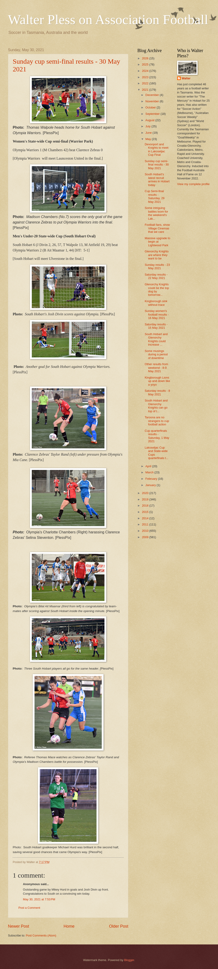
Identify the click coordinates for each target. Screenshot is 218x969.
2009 (145, 537)
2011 (145, 524)
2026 (145, 58)
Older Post (118, 926)
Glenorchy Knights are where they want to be (156, 255)
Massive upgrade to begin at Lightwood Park (157, 241)
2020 (145, 493)
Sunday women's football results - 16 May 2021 (157, 314)
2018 (145, 505)
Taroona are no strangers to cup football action (157, 421)
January (150, 485)
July (148, 126)
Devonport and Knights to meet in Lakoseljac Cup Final (156, 149)
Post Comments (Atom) (41, 935)
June (149, 132)
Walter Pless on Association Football (108, 19)
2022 (145, 83)
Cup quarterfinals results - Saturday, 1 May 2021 (157, 436)
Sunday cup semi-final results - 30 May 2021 (157, 164)
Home (69, 926)
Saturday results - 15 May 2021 (156, 326)
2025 (145, 64)
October (150, 107)
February (151, 478)
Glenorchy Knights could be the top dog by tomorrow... (157, 289)
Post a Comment (29, 907)
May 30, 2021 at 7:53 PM (39, 899)
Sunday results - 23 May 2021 (157, 266)
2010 (145, 530)
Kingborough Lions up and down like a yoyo (157, 381)
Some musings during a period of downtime (156, 354)
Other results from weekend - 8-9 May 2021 (156, 367)
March (149, 472)
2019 (145, 499)
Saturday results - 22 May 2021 (156, 276)
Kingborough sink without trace (156, 302)
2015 (145, 512)
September (153, 113)
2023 (145, 77)
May (148, 139)
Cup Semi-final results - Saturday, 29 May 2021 (154, 196)
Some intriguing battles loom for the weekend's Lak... (156, 213)
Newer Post (18, 926)
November (152, 101)
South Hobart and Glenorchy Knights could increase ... (156, 339)
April (148, 466)
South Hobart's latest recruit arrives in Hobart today (157, 179)
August (150, 120)
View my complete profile (193, 184)
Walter (186, 78)
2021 (145, 89)
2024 (145, 71)
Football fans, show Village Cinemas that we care (157, 228)
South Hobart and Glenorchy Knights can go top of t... (156, 406)
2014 (145, 518)
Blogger (129, 960)
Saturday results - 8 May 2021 (157, 392)
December (152, 95)
